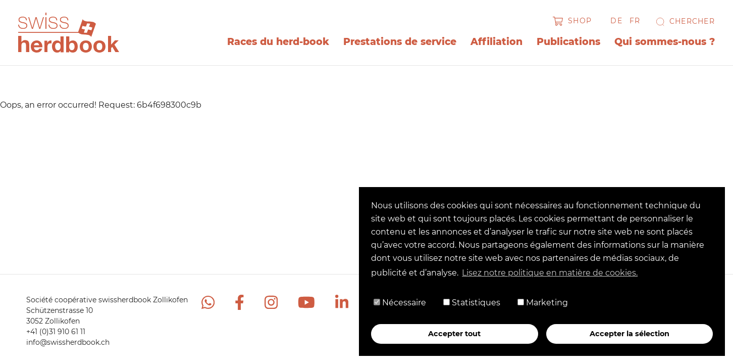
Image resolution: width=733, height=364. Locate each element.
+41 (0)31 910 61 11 (55, 331)
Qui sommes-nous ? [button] (664, 42)
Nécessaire (400, 302)
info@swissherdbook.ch (68, 342)
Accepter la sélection (629, 333)
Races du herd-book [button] (278, 42)
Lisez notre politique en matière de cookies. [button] (550, 273)
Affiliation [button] (496, 42)
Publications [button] (568, 42)
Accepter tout (454, 333)
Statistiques (471, 302)
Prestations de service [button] (399, 42)
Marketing (542, 302)
